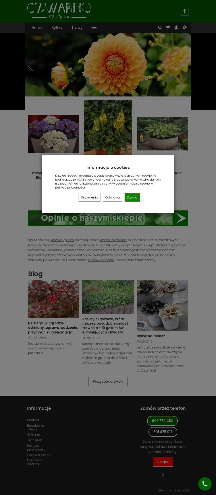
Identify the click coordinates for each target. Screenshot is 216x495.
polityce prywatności (70, 187)
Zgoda (132, 197)
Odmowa (112, 197)
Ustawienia (89, 197)
